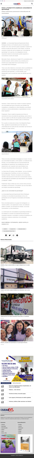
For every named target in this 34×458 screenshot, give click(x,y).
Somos (19, 432)
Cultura (2, 429)
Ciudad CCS (12, 228)
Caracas (3, 424)
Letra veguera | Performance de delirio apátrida (20, 397)
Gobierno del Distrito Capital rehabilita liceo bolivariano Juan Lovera (15, 290)
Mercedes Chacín (22, 228)
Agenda (19, 429)
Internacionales (4, 427)
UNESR (5, 228)
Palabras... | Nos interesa (14, 389)
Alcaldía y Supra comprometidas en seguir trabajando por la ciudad (15, 265)
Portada (20, 424)
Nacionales (3, 426)
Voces (2, 431)
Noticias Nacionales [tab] (17, 383)
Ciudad (19, 431)
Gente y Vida (4, 432)
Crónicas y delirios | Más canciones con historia (20, 401)
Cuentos (20, 426)
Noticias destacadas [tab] (6, 383)
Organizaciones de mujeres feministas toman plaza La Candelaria (15, 316)
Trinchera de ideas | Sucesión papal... (17, 393)
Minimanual (20, 427)
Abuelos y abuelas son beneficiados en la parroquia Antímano (14, 342)
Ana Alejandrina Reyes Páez (9, 231)
